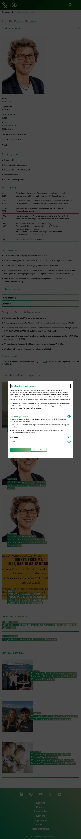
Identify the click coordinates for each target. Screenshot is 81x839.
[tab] (39, 416)
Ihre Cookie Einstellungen (23, 385)
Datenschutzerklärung (63, 399)
